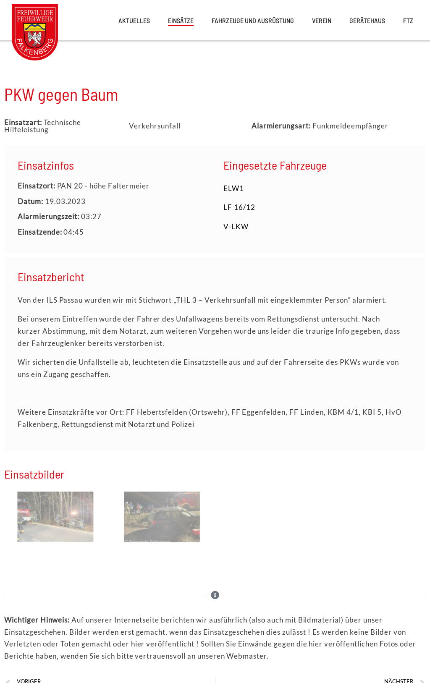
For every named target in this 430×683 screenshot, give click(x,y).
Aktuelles (134, 20)
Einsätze (181, 20)
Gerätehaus (367, 20)
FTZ (408, 20)
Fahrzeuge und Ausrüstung (253, 20)
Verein (321, 20)
